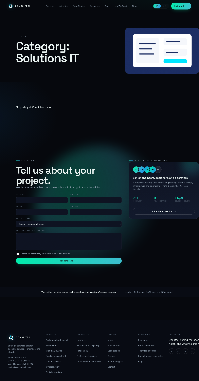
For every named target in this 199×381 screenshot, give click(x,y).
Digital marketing (54, 372)
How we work (114, 345)
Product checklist (146, 345)
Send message (68, 260)
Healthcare (82, 340)
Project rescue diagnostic (150, 356)
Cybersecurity (52, 367)
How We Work (120, 6)
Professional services (87, 356)
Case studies (114, 351)
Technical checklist (147, 351)
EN (157, 6)
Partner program (115, 361)
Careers (111, 356)
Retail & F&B (82, 351)
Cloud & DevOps (54, 351)
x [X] (185, 351)
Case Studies (79, 6)
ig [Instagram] (192, 351)
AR (164, 6)
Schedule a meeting (163, 211)
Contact (111, 367)
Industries (63, 6)
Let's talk (181, 6)
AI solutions (51, 345)
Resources (95, 6)
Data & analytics (53, 361)
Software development (57, 340)
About (135, 6)
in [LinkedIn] (171, 351)
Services (50, 6)
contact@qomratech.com (19, 367)
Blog (107, 6)
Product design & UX (56, 356)
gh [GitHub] (178, 351)
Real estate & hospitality (88, 345)
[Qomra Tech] (19, 6)
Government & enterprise (89, 361)
